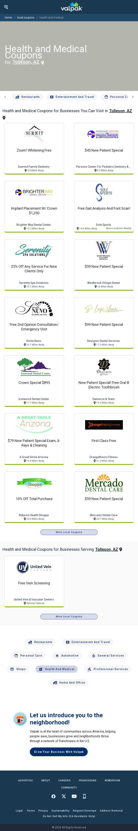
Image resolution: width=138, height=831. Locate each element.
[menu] (6, 7)
